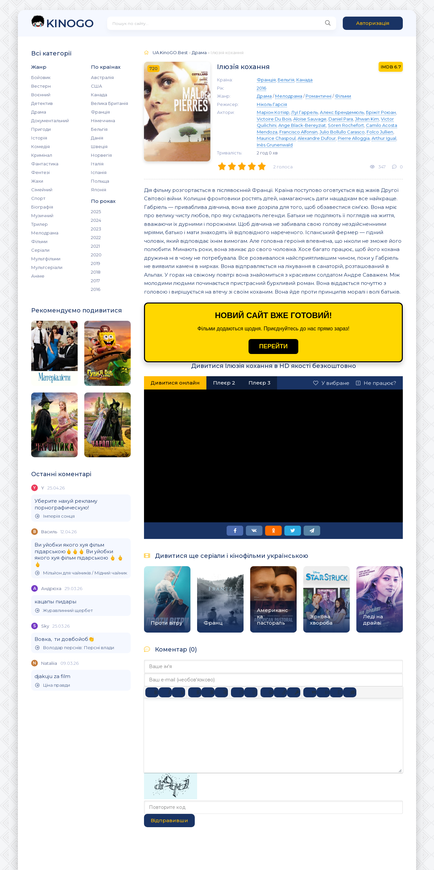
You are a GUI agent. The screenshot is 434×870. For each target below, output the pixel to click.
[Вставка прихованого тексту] (349, 692)
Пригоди (41, 129)
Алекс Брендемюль (342, 112)
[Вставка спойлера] (336, 692)
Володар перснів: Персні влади (74, 648)
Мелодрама (44, 232)
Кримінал (41, 155)
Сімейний (41, 189)
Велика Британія (109, 103)
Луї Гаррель (304, 112)
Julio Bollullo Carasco (342, 131)
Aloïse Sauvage (309, 119)
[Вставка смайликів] (267, 692)
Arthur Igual (384, 138)
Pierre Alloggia (354, 138)
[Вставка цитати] (310, 692)
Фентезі (40, 172)
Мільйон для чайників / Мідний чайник (81, 573)
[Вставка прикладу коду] (323, 692)
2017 (95, 280)
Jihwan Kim (367, 119)
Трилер (39, 224)
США (96, 86)
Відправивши (169, 820)
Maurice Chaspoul (276, 138)
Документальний (50, 120)
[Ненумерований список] (237, 692)
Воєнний (40, 94)
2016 (95, 289)
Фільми (39, 241)
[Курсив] (165, 692)
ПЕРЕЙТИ (273, 346)
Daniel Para (340, 119)
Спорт (38, 198)
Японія (98, 189)
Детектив (42, 103)
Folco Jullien (380, 131)
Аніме (37, 276)
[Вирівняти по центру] (208, 692)
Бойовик (40, 77)
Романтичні (318, 96)
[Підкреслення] (178, 692)
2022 (96, 237)
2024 (96, 220)
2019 (95, 263)
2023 (96, 228)
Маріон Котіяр (273, 112)
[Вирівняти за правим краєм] (221, 692)
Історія (39, 137)
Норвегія (101, 155)
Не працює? (376, 383)
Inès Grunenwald (275, 144)
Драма (38, 112)
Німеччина (103, 120)
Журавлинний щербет (64, 610)
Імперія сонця (55, 516)
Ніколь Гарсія (272, 104)
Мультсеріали (46, 267)
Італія (97, 163)
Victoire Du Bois (274, 119)
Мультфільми (45, 258)
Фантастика (44, 163)
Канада (99, 94)
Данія (97, 137)
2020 (96, 254)
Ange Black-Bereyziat (302, 125)
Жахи (37, 181)
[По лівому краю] (194, 692)
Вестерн (41, 86)
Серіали (40, 250)
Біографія (42, 207)
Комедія (40, 146)
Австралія (102, 77)
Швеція (99, 146)
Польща (100, 181)
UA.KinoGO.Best (170, 52)
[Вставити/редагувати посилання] (280, 692)
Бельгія (99, 129)
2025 (96, 211)
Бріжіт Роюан (381, 112)
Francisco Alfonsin (298, 131)
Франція (100, 112)
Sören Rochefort (346, 125)
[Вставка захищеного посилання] (293, 692)
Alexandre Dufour (317, 138)
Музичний (42, 215)
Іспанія (99, 172)
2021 (95, 246)
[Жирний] (152, 692)
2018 (96, 272)
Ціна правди (52, 685)
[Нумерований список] (250, 692)
